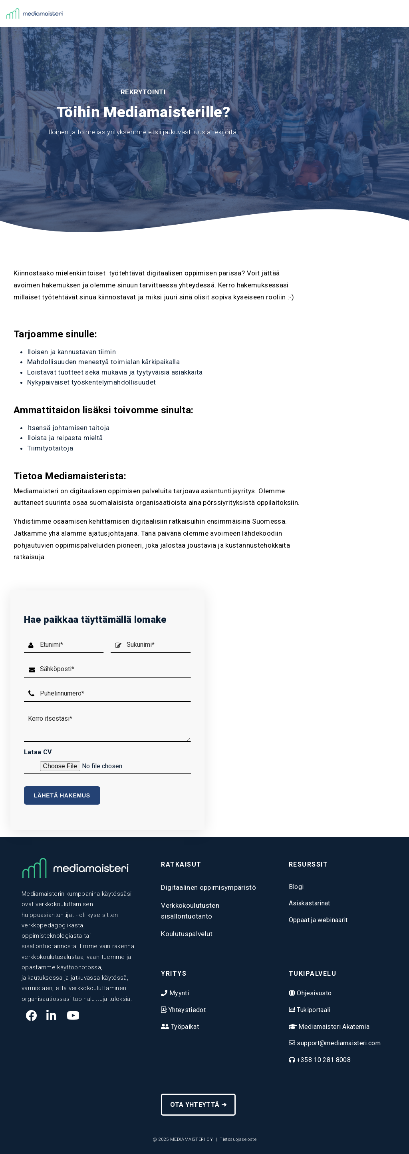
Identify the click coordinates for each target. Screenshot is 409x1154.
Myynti (178, 993)
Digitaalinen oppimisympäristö (208, 887)
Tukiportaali (312, 1010)
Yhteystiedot (186, 1010)
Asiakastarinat (309, 903)
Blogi (296, 887)
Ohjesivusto (313, 993)
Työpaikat (184, 1026)
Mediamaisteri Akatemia (333, 1026)
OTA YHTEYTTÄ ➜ (198, 1104)
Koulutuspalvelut (186, 934)
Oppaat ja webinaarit (318, 920)
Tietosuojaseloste (238, 1139)
